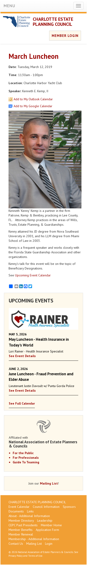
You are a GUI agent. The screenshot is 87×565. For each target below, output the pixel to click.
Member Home (51, 525)
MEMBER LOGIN (65, 35)
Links (30, 511)
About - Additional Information (29, 516)
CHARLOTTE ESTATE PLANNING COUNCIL (53, 21)
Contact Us (16, 543)
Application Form (47, 530)
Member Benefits (21, 530)
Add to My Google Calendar (33, 106)
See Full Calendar (22, 403)
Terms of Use (35, 555)
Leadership (44, 520)
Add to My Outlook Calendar (33, 99)
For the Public (23, 453)
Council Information (46, 507)
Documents (16, 511)
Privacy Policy (16, 555)
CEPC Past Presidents (23, 525)
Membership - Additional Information (34, 539)
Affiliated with (43, 441)
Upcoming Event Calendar (33, 275)
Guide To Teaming (26, 462)
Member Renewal (21, 534)
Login (48, 543)
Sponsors (69, 507)
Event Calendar (19, 507)
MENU (9, 5)
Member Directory (21, 520)
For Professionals (26, 458)
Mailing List (49, 483)
